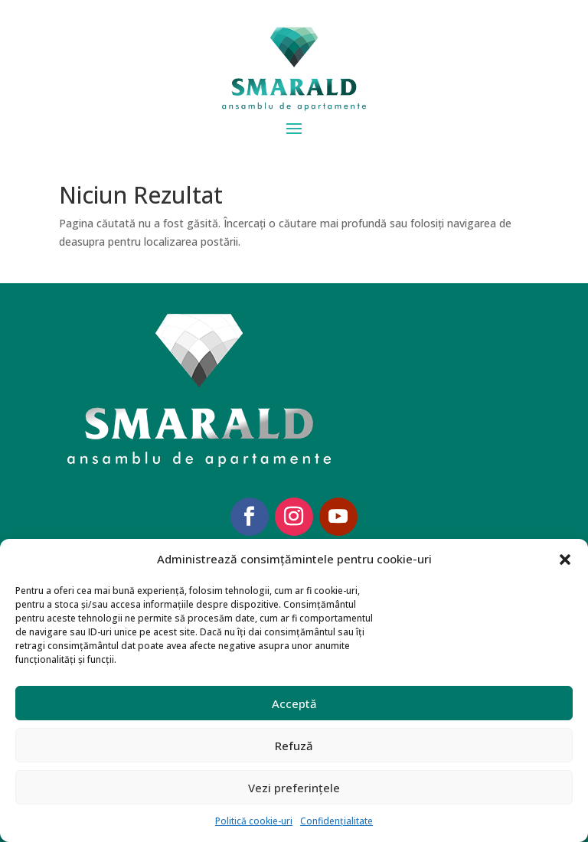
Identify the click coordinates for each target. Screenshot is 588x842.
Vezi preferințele (294, 787)
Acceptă (294, 703)
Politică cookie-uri (253, 820)
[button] (565, 559)
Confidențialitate (336, 820)
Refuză (294, 745)
